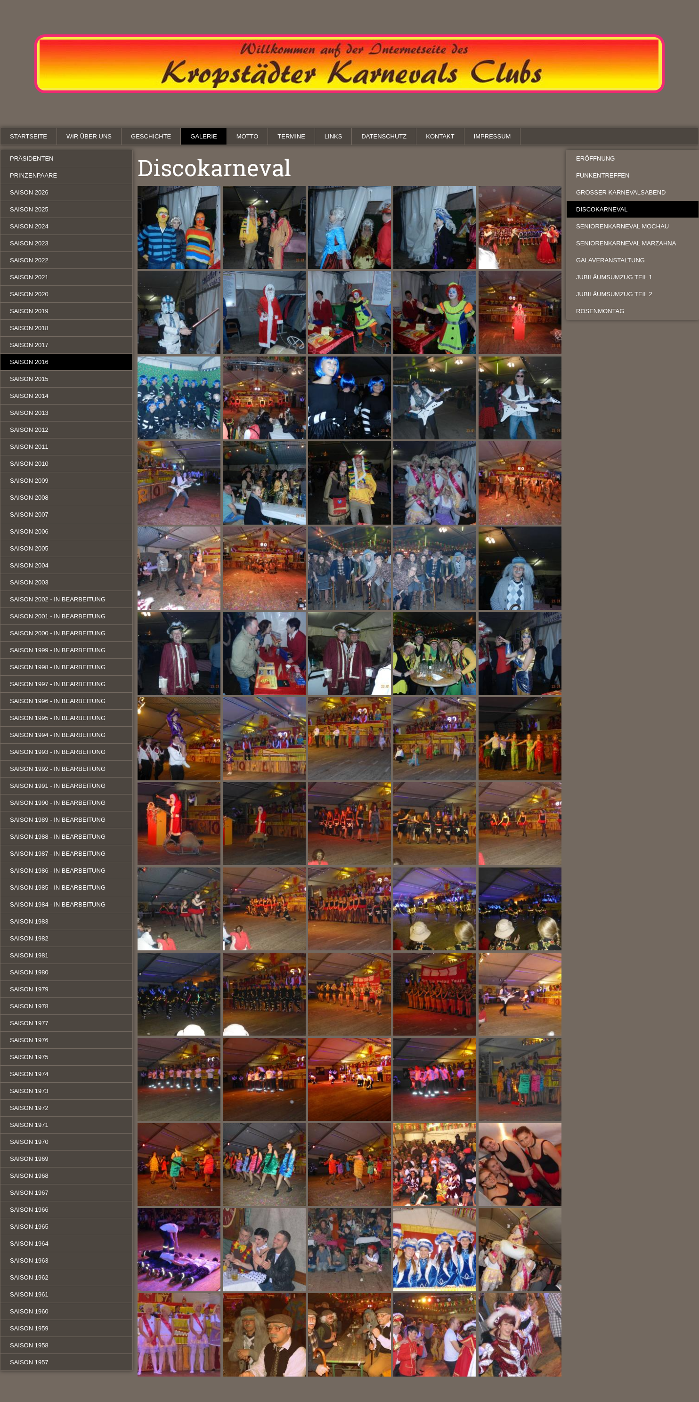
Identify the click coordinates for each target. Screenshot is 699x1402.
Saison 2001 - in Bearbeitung (58, 616)
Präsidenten (31, 158)
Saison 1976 (29, 1040)
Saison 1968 (29, 1175)
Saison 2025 (29, 209)
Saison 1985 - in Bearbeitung (58, 887)
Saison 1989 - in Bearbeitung (58, 819)
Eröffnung (595, 158)
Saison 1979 (29, 989)
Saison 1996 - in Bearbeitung (58, 701)
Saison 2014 (29, 395)
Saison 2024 (29, 226)
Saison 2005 (29, 548)
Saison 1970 (29, 1141)
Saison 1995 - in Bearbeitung (58, 717)
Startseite (28, 136)
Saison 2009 (29, 480)
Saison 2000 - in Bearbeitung (58, 633)
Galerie (203, 136)
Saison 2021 (29, 277)
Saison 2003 (29, 582)
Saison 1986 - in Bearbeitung (58, 870)
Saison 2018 (29, 328)
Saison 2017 (29, 344)
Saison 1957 (29, 1362)
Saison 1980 (29, 972)
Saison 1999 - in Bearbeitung (58, 650)
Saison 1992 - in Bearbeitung (58, 768)
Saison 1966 (29, 1209)
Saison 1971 (29, 1124)
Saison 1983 (29, 921)
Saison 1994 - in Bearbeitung (58, 734)
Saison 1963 (29, 1260)
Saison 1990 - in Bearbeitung (58, 802)
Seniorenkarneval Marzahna (626, 243)
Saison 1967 (29, 1192)
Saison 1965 (29, 1226)
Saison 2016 (29, 361)
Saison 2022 (29, 260)
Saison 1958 (29, 1345)
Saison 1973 (29, 1090)
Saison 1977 (29, 1023)
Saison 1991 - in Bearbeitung (58, 785)
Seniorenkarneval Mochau (622, 226)
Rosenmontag (600, 311)
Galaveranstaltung (610, 260)
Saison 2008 (29, 497)
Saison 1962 (29, 1277)
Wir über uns (89, 136)
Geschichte (151, 136)
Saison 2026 (29, 192)
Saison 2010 (29, 463)
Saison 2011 (29, 446)
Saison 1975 (29, 1057)
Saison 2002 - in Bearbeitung (58, 599)
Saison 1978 (29, 1006)
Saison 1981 (29, 955)
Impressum (492, 136)
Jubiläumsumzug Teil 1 (614, 277)
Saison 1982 (29, 938)
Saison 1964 (29, 1243)
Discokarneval (602, 209)
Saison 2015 (29, 378)
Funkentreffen (602, 175)
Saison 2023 (29, 243)
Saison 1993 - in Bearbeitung (58, 751)
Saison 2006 (29, 531)
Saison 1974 (29, 1074)
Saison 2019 (29, 311)
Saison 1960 (29, 1311)
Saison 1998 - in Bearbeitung (58, 667)
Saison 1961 (29, 1294)
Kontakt (440, 136)
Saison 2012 (29, 429)
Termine (291, 136)
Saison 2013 (29, 412)
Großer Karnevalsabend (621, 192)
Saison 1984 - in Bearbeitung (58, 904)
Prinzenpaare (33, 175)
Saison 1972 (29, 1107)
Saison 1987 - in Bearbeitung (58, 853)
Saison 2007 (29, 514)
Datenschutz (383, 136)
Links (333, 136)
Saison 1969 (29, 1158)
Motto (247, 136)
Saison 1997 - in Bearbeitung (58, 684)
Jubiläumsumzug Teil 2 (614, 294)
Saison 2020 (29, 294)
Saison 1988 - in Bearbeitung (58, 836)
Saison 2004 (29, 565)
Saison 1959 (29, 1328)
